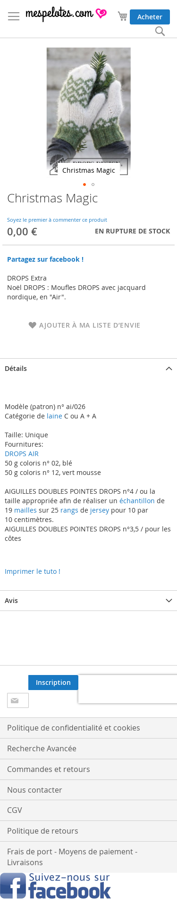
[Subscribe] (53, 682)
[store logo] (67, 14)
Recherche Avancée (41, 748)
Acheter (149, 16)
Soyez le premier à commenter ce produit (57, 219)
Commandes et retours (48, 769)
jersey (99, 510)
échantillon (137, 500)
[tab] (88, 368)
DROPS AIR (22, 453)
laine (53, 415)
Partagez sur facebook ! (45, 259)
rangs (68, 510)
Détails (16, 368)
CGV (14, 810)
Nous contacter (34, 790)
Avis (11, 600)
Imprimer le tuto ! (32, 571)
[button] (84, 184)
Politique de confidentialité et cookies (73, 728)
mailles (24, 510)
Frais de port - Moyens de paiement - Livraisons (72, 857)
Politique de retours (42, 831)
